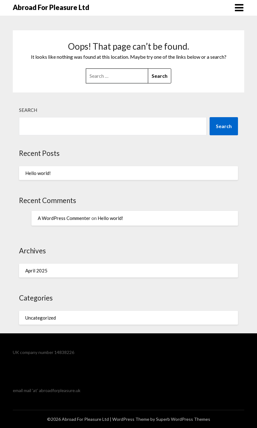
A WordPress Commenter (64, 218)
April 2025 (36, 270)
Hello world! (38, 173)
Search (28, 110)
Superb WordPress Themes (183, 419)
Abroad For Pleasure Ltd (51, 7)
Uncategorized (40, 318)
